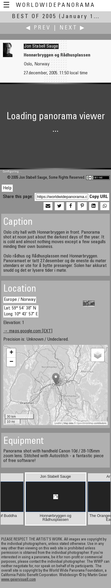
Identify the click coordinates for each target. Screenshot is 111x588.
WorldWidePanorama (55, 5)
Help (7, 188)
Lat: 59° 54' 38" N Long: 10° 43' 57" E (21, 311)
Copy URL (98, 196)
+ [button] (11, 352)
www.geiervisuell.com (18, 580)
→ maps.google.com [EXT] (27, 331)
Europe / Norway (20, 299)
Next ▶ (72, 28)
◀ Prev (38, 28)
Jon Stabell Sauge (41, 46)
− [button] (11, 362)
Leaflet (58, 423)
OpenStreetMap (84, 423)
